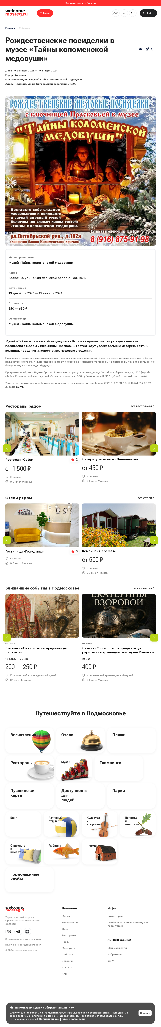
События (24, 28)
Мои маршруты (117, 947)
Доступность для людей (74, 795)
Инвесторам (115, 916)
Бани (13, 817)
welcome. (15, 909)
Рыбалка (55, 845)
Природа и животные (132, 821)
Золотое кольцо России (80, 3)
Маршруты (68, 948)
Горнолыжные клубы (24, 876)
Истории (67, 960)
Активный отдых (56, 819)
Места (66, 916)
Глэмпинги (110, 762)
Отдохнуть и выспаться (18, 849)
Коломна (20, 75)
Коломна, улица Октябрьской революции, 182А (45, 83)
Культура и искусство (94, 821)
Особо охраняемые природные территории (128, 924)
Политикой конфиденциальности (62, 1019)
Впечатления (23, 734)
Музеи (65, 762)
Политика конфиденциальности (23, 944)
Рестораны (21, 762)
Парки (118, 790)
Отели (67, 734)
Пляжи (119, 734)
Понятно (145, 1013)
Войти (111, 960)
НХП (64, 973)
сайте (19, 386)
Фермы (92, 845)
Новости (67, 967)
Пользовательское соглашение (23, 939)
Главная (10, 28)
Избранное (115, 954)
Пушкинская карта (23, 793)
